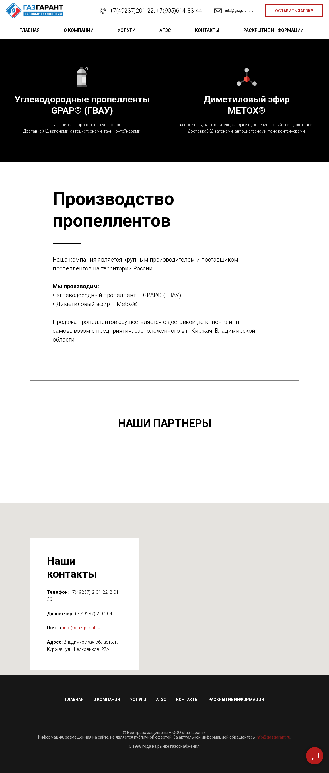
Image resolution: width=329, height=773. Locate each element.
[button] (294, 10)
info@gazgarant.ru (239, 11)
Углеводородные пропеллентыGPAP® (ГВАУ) (82, 105)
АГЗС (165, 30)
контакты (207, 30)
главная (30, 30)
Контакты (187, 699)
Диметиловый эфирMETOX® (247, 105)
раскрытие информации (273, 30)
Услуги (138, 699)
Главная (74, 699)
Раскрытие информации (236, 699)
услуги (126, 30)
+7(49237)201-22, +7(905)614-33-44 (156, 10)
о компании (79, 30)
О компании (106, 699)
